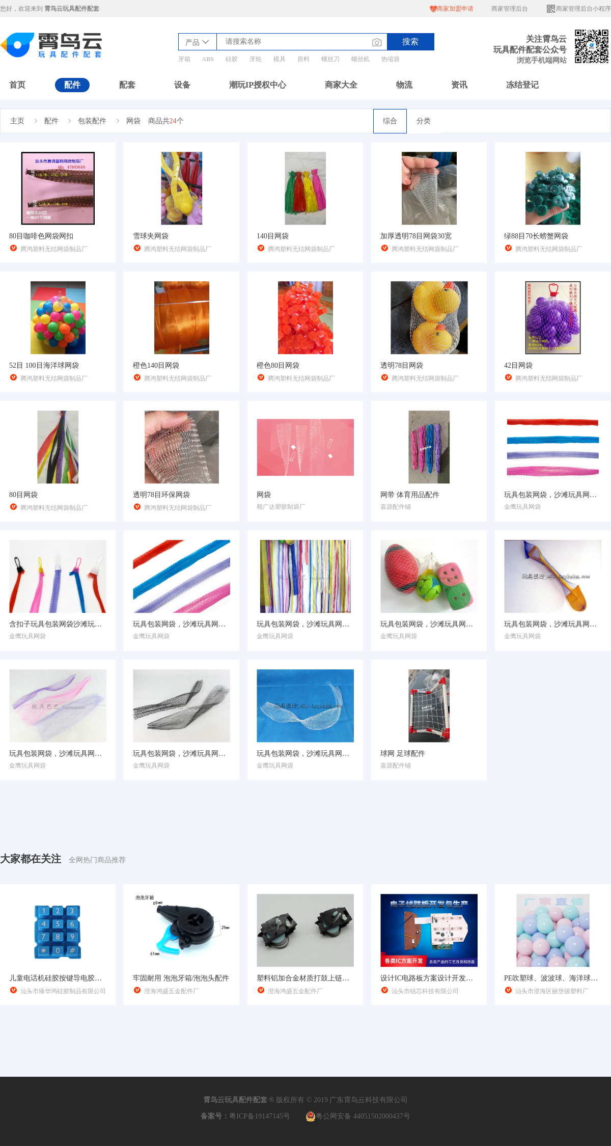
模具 (279, 59)
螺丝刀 (330, 59)
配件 (72, 84)
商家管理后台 (509, 8)
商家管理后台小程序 (578, 9)
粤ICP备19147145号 (259, 1116)
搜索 (410, 41)
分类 (423, 121)
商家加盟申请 (452, 9)
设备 (182, 84)
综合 (390, 121)
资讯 (459, 84)
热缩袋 (390, 59)
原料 (303, 59)
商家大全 (341, 84)
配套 (127, 84)
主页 (17, 121)
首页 (17, 84)
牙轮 (255, 59)
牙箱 (184, 59)
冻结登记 (522, 84)
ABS (208, 59)
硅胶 (232, 59)
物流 (404, 84)
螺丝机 (360, 59)
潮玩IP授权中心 (257, 84)
